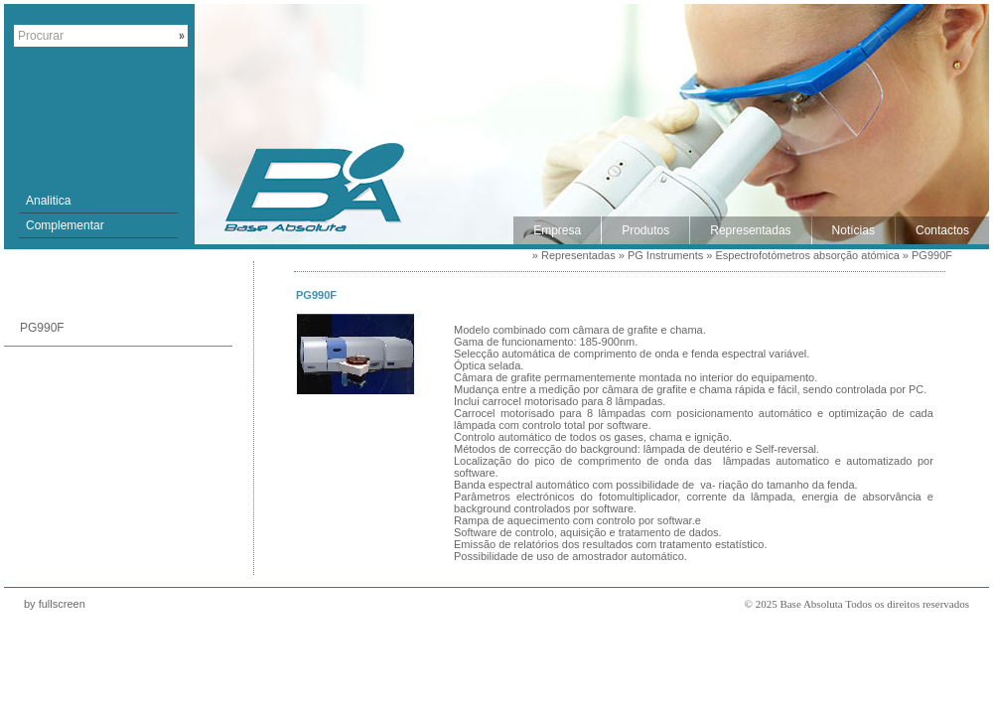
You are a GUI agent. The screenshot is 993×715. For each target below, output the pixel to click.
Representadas (578, 255)
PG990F (932, 255)
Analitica (48, 201)
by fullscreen (54, 604)
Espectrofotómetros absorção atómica (808, 255)
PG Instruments (665, 255)
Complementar (65, 225)
